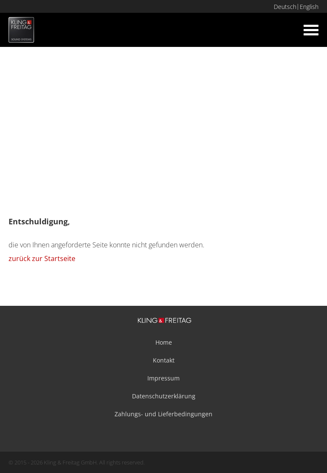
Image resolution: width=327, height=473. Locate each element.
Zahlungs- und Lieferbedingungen (163, 414)
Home (163, 342)
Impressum (163, 378)
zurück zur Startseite (42, 258)
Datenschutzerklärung (163, 396)
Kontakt (164, 360)
